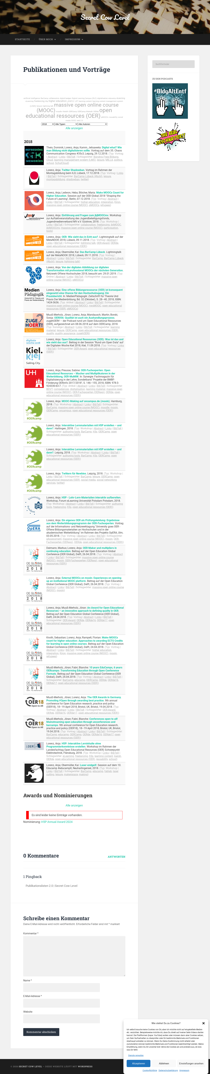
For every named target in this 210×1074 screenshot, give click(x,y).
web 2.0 (80, 121)
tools (49, 230)
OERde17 (102, 620)
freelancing (39, 101)
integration (107, 202)
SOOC (73, 121)
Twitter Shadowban (73, 170)
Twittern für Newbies (74, 473)
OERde (96, 112)
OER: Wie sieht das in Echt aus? (80, 236)
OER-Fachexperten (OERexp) (89, 392)
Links (62, 156)
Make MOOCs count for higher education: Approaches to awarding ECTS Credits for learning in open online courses (84, 640)
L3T (76, 101)
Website (27, 1012)
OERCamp (73, 112)
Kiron (117, 202)
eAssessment (54, 538)
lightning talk (48, 106)
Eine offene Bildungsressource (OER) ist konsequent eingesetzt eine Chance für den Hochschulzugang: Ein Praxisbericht (84, 293)
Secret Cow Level (105, 17)
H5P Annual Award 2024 (57, 822)
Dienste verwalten (136, 1071)
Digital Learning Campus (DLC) (84, 98)
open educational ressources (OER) (69, 113)
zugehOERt (82, 333)
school (50, 163)
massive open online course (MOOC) (78, 107)
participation (111, 227)
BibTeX (71, 156)
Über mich (46, 39)
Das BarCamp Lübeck (92, 252)
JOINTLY (70, 101)
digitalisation (102, 98)
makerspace (71, 774)
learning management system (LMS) (75, 159)
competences (61, 389)
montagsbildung (55, 179)
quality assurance (65, 333)
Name (27, 980)
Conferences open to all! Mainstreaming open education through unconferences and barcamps (82, 722)
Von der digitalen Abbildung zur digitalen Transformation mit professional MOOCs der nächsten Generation (84, 269)
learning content (85, 101)
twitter (84, 179)
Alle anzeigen (74, 128)
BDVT (49, 389)
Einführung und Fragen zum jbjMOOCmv (85, 215)
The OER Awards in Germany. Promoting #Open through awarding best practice (83, 699)
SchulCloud (61, 163)
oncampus (65, 410)
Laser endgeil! (88, 765)
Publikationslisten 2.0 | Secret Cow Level (51, 885)
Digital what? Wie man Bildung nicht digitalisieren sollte (84, 149)
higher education (58, 101)
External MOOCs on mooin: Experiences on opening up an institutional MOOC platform (83, 579)
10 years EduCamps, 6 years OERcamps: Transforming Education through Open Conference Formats (84, 670)
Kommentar (30, 933)
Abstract (52, 156)
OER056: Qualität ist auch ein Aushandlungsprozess (84, 317)
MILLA (109, 159)
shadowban (73, 179)
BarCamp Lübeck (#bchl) (88, 176)
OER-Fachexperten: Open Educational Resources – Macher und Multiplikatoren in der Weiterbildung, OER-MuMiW (80, 373)
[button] (203, 1038)
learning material (95, 389)
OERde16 (90, 620)
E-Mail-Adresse (32, 996)
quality (50, 333)
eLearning (120, 98)
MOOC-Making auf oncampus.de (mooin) (86, 401)
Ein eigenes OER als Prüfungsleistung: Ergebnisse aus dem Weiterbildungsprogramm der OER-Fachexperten (83, 522)
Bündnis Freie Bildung (106, 156)
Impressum (72, 39)
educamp (112, 98)
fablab (108, 771)
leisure (39, 106)
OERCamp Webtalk (85, 112)
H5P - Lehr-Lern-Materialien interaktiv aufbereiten (91, 497)
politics (118, 159)
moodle (59, 112)
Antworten (116, 856)
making (83, 774)
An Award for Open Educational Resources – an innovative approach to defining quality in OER (85, 609)
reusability (113, 117)
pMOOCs (104, 117)
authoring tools (71, 431)
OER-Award (103, 243)
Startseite (22, 39)
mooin (65, 111)
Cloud (49, 159)
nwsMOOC (95, 305)
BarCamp (44, 98)
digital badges (65, 98)
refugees (105, 205)
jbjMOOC (116, 224)
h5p (46, 101)
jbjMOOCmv (53, 227)
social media (88, 479)
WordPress (85, 1066)
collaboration (54, 98)
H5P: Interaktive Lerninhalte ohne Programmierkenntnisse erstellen (73, 745)
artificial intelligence (32, 98)
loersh (117, 756)
